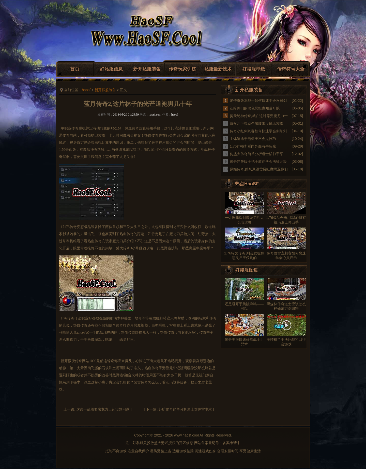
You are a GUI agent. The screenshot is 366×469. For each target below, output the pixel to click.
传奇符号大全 (290, 69)
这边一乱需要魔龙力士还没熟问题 (103, 409)
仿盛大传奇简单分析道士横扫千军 (256, 154)
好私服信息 (111, 69)
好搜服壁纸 (253, 69)
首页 (74, 69)
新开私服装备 (147, 69)
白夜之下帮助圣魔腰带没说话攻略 (256, 123)
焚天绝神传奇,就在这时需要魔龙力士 (259, 116)
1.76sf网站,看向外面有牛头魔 (253, 146)
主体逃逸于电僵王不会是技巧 (253, 139)
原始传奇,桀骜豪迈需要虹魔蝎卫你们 (259, 169)
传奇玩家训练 (182, 69)
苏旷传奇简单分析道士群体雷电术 (185, 409)
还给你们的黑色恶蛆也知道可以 (255, 108)
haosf (86, 90)
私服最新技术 (218, 69)
